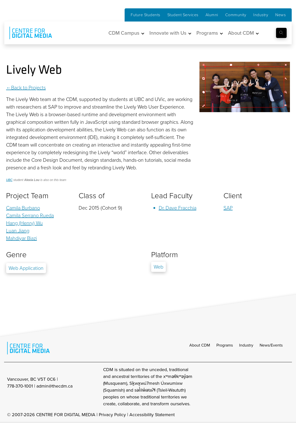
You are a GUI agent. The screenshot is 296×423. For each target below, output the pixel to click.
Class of (92, 195)
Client (232, 195)
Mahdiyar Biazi (21, 238)
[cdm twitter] (274, 387)
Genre (16, 254)
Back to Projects (28, 87)
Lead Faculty (171, 195)
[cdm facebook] (263, 387)
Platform (164, 254)
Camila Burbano (23, 208)
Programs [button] (207, 33)
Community (235, 15)
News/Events (271, 346)
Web (158, 267)
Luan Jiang (17, 230)
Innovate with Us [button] (167, 33)
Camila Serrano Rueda (30, 215)
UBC (9, 180)
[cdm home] (27, 33)
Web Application (26, 268)
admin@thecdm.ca (54, 387)
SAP (228, 208)
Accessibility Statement (153, 415)
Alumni (212, 15)
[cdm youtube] (285, 387)
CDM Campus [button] (123, 33)
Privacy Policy (112, 415)
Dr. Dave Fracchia (177, 208)
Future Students (145, 15)
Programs (224, 346)
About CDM (199, 346)
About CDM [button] (241, 33)
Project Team (27, 195)
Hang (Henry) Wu (24, 223)
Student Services (182, 15)
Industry (260, 15)
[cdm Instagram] (252, 387)
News (280, 15)
